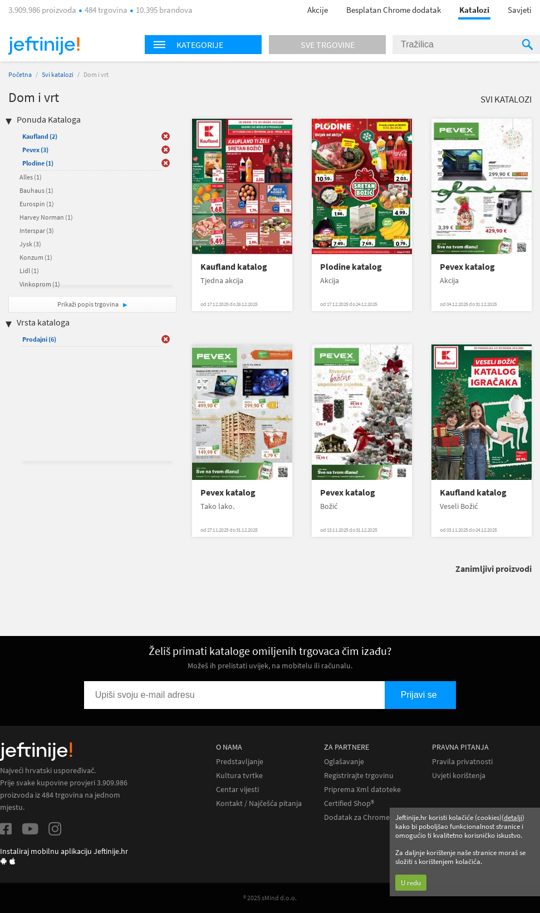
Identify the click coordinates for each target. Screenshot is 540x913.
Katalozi (474, 9)
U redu (411, 882)
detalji (513, 817)
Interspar (36, 230)
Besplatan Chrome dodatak (393, 9)
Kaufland (39, 136)
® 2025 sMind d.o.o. (270, 897)
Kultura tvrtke (239, 775)
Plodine (37, 163)
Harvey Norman (46, 217)
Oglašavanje (344, 761)
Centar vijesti (237, 789)
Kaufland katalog (233, 266)
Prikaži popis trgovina (88, 304)
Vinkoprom (39, 284)
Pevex (35, 149)
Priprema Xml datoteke (362, 789)
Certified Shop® (349, 803)
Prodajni (39, 339)
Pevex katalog (467, 266)
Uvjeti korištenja (458, 775)
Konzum (35, 257)
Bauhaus (36, 190)
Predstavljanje (239, 761)
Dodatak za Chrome (357, 817)
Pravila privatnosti (462, 761)
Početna (20, 74)
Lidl (29, 270)
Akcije (317, 9)
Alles (30, 177)
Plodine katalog (351, 266)
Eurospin (36, 204)
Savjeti (520, 9)
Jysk (30, 244)
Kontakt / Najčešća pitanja (259, 803)
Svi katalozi (57, 74)
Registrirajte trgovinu (359, 775)
